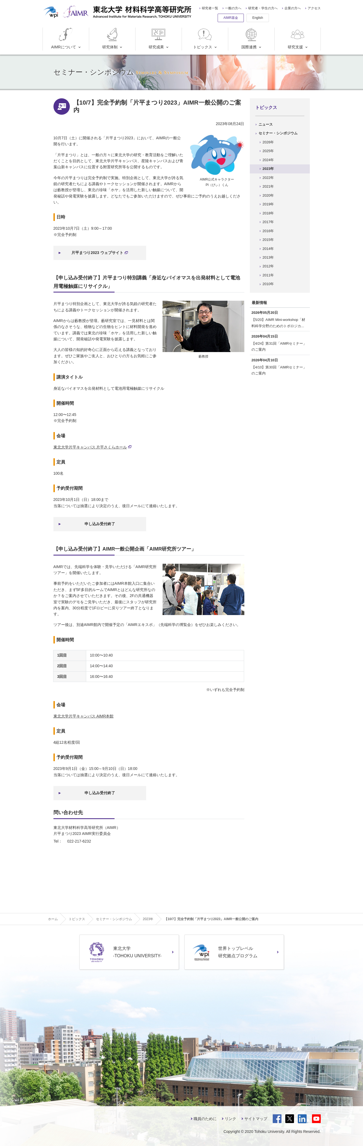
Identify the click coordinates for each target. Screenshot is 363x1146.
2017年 (268, 222)
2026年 (268, 142)
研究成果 (157, 38)
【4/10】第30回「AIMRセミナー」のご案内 (279, 370)
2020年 (268, 195)
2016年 (268, 231)
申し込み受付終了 (100, 524)
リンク (230, 1119)
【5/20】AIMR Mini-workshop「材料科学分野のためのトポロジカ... (278, 323)
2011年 (268, 275)
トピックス (203, 38)
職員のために (205, 1119)
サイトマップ (255, 1119)
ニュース (266, 124)
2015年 (268, 240)
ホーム (53, 919)
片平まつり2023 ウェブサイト (99, 252)
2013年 (268, 257)
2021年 (268, 186)
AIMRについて (63, 38)
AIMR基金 (230, 18)
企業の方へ (292, 8)
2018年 (268, 213)
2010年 (268, 284)
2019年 (268, 204)
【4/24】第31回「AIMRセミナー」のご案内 (279, 346)
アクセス (314, 8)
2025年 (268, 151)
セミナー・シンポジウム (278, 133)
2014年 (268, 249)
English (257, 18)
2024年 (268, 160)
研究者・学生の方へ (263, 8)
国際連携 (250, 38)
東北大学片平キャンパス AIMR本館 (83, 716)
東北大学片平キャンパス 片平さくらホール (92, 447)
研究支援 (296, 38)
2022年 (268, 178)
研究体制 (111, 38)
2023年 (268, 169)
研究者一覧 (210, 8)
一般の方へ (233, 8)
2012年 (268, 266)
